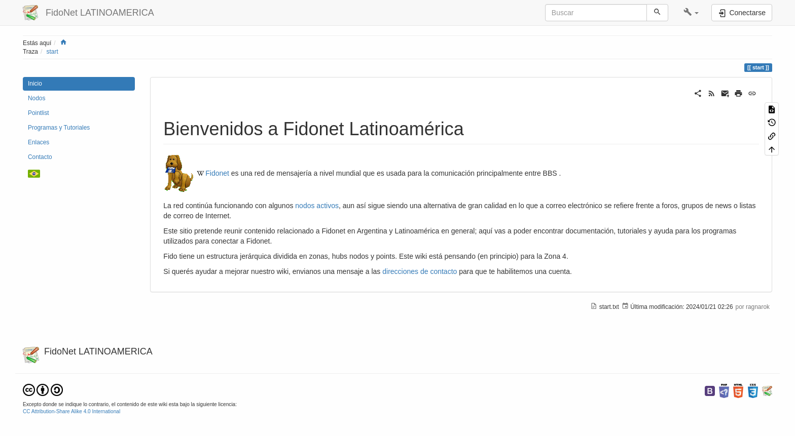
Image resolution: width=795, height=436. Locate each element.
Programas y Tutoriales (59, 127)
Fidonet (217, 173)
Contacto (40, 157)
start (52, 51)
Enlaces (38, 142)
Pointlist (38, 112)
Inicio (35, 83)
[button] (691, 12)
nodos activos (317, 206)
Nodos (36, 98)
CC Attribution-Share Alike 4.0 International (71, 411)
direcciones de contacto (419, 271)
